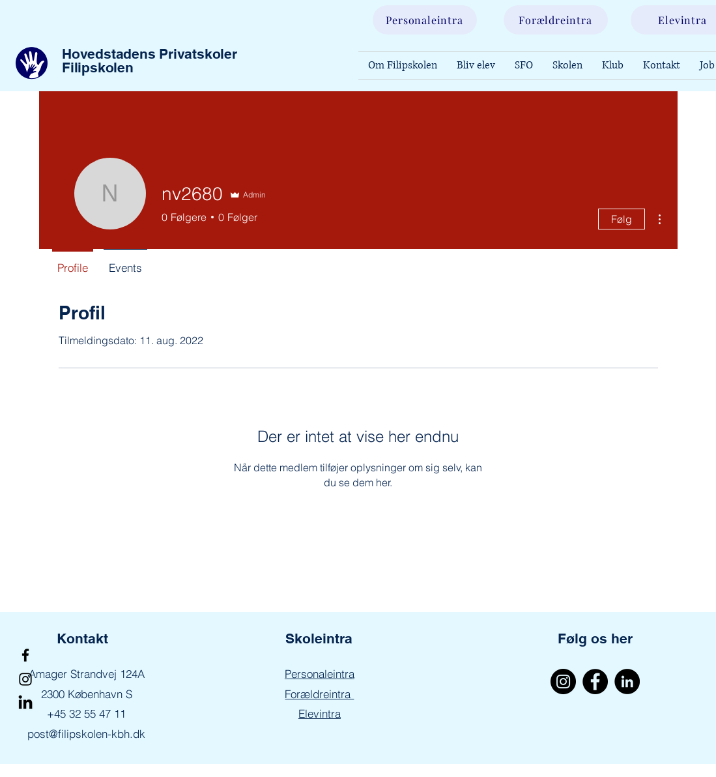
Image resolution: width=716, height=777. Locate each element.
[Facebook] (25, 655)
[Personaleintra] (425, 20)
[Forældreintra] (556, 20)
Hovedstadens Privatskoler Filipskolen (149, 61)
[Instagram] (25, 679)
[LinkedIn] (25, 703)
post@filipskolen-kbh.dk (86, 733)
